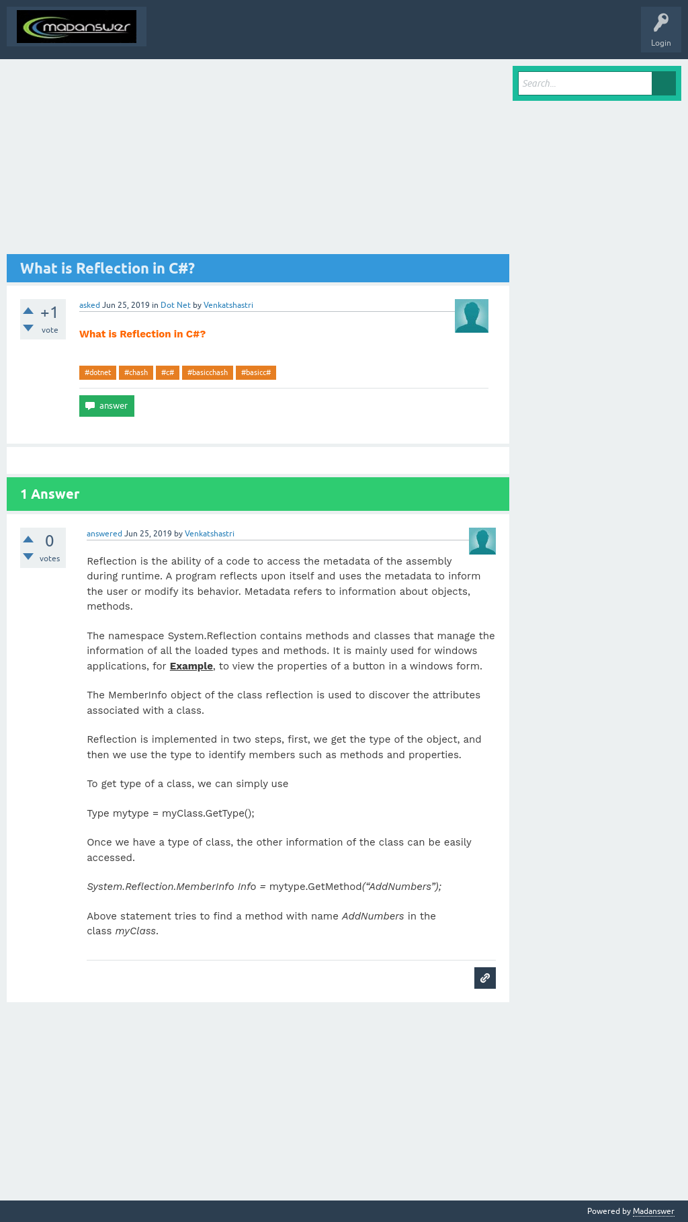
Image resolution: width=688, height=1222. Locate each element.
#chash (136, 372)
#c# (167, 372)
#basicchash (207, 372)
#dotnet (98, 372)
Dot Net (176, 305)
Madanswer (654, 1211)
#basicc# (256, 372)
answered (104, 533)
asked (89, 305)
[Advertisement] (258, 160)
